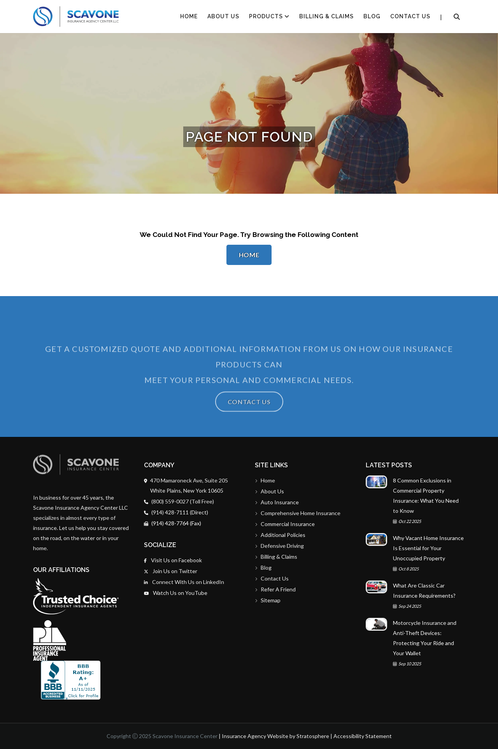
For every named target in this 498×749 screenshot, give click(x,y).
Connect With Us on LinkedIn (184, 582)
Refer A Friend (275, 589)
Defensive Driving (279, 545)
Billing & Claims (326, 16)
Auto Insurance (277, 502)
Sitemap (268, 600)
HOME (189, 16)
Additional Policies (280, 534)
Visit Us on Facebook (173, 560)
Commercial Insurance (285, 524)
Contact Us (410, 16)
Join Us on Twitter (170, 571)
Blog (372, 16)
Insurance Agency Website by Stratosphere (275, 736)
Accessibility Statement (362, 736)
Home (249, 254)
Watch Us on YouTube (175, 592)
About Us (223, 16)
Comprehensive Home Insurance (297, 513)
